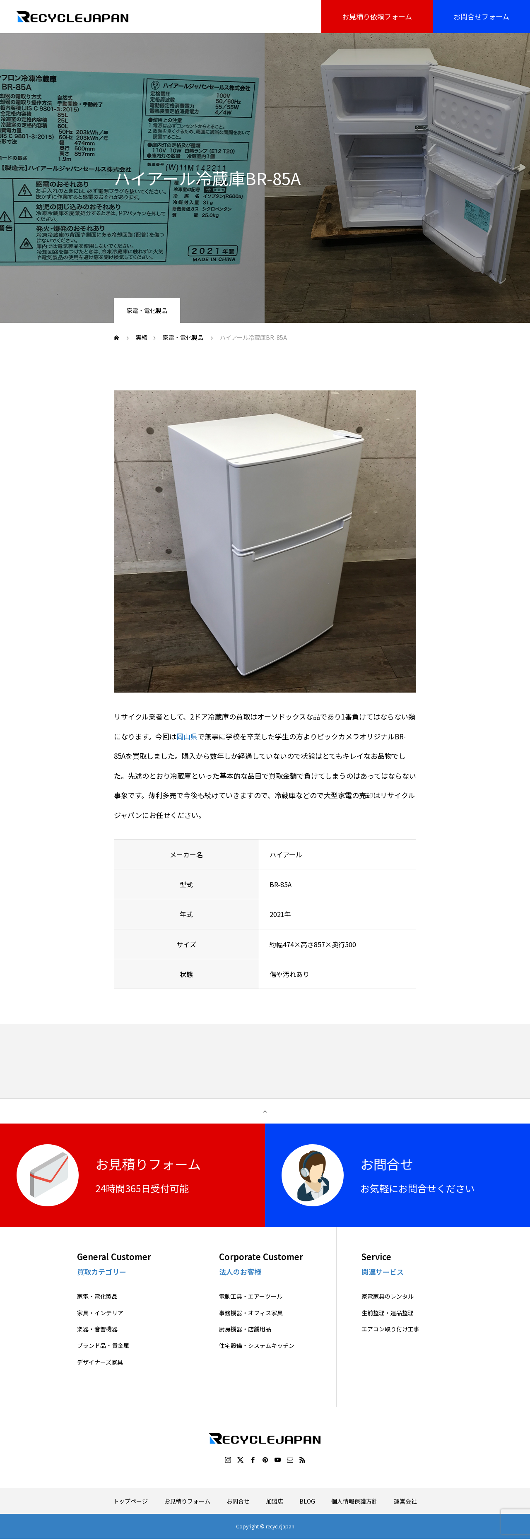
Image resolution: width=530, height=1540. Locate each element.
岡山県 (187, 736)
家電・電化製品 (147, 310)
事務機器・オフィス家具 (251, 1313)
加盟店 (274, 1501)
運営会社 (405, 1501)
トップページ (130, 1501)
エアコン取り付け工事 (390, 1329)
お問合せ (238, 1501)
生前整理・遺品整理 (387, 1313)
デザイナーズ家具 (100, 1362)
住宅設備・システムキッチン (256, 1346)
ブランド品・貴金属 (103, 1346)
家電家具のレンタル (387, 1296)
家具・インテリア (100, 1313)
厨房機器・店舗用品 (245, 1329)
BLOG (307, 1501)
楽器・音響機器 (97, 1329)
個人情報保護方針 (354, 1501)
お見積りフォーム (187, 1501)
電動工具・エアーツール (250, 1296)
